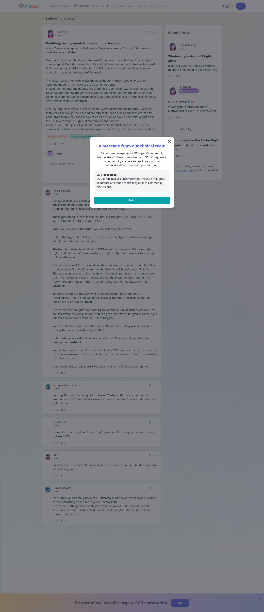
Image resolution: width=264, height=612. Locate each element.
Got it (132, 200)
